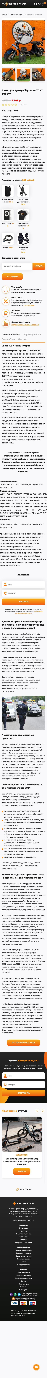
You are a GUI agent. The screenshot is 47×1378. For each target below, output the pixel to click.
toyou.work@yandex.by (23, 1298)
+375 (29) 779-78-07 (29, 1294)
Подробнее (29, 305)
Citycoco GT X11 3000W (34, 14)
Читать (22, 1171)
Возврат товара (23, 1265)
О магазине (23, 1228)
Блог (23, 1262)
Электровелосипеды (23, 1278)
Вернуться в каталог (23, 1043)
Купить (39, 266)
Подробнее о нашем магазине (25, 325)
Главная (4, 14)
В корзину (12, 276)
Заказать (24, 602)
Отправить (23, 1093)
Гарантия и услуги (23, 1256)
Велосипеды (24, 1284)
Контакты (23, 1231)
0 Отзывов (22, 105)
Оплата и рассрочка (23, 1250)
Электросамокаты (23, 1275)
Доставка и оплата (23, 1253)
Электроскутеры (16, 14)
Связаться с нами (23, 1259)
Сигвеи (23, 1281)
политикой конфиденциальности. (28, 612)
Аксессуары (23, 1290)
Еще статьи (23, 1189)
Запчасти (23, 1287)
